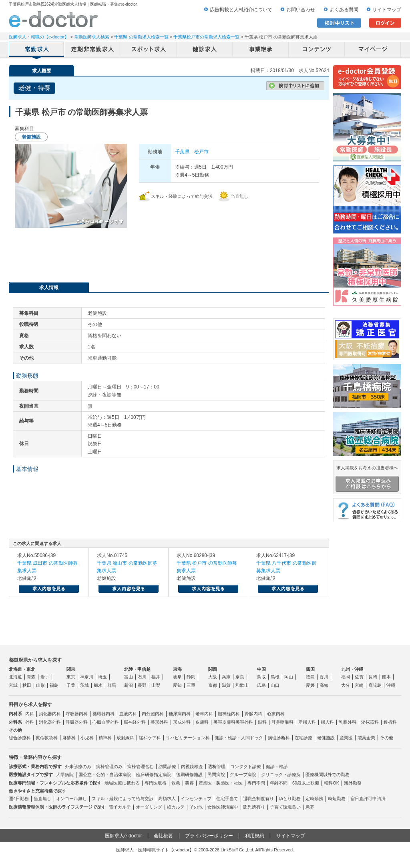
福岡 (345, 676)
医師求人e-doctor (123, 836)
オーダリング (149, 807)
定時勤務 (314, 798)
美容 (189, 783)
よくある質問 (344, 9)
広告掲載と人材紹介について (241, 9)
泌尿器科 (370, 722)
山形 (40, 685)
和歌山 (242, 685)
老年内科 (204, 713)
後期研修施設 (189, 774)
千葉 (70, 685)
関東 (70, 669)
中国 (261, 669)
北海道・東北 (22, 669)
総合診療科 (20, 737)
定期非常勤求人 (93, 50)
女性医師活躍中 (222, 807)
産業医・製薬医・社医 (221, 783)
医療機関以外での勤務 (327, 774)
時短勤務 (337, 798)
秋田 (26, 685)
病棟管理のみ (109, 766)
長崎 (372, 676)
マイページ (373, 50)
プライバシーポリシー (209, 836)
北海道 (15, 676)
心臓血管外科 (105, 722)
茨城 (84, 685)
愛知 (177, 685)
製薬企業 (366, 737)
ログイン (385, 23)
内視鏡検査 (192, 766)
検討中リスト (339, 23)
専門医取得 (156, 783)
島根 (275, 676)
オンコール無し (71, 798)
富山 (128, 676)
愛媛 (310, 685)
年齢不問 (278, 783)
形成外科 (182, 722)
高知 (324, 685)
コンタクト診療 (245, 766)
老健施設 (326, 737)
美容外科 (244, 722)
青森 (31, 676)
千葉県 (182, 152)
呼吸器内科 (77, 713)
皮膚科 (202, 722)
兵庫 (226, 676)
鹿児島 (375, 685)
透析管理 (216, 766)
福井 (155, 676)
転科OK (331, 783)
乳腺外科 (347, 722)
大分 (345, 685)
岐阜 (177, 676)
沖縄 (390, 685)
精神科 (105, 737)
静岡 (191, 676)
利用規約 (254, 836)
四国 (310, 669)
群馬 (111, 685)
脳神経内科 (229, 713)
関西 (212, 669)
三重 (191, 685)
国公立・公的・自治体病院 (104, 774)
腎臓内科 (253, 713)
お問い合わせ (300, 9)
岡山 (288, 676)
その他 (386, 737)
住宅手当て (227, 798)
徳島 (310, 676)
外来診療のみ (78, 766)
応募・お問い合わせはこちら (169, 252)
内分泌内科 (153, 713)
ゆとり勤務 (290, 798)
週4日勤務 (19, 798)
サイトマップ (386, 9)
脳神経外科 (135, 722)
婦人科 (327, 722)
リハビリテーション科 (188, 737)
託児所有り (254, 807)
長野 (142, 685)
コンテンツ (317, 50)
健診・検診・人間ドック (239, 737)
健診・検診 (277, 766)
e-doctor (53, 19)
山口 (275, 685)
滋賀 (226, 685)
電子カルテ (120, 807)
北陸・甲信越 (137, 669)
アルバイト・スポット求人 (149, 50)
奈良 (239, 676)
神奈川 (86, 676)
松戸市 (201, 152)
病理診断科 (279, 737)
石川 (142, 676)
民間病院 (216, 774)
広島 (261, 685)
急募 (309, 807)
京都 (212, 685)
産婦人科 (307, 722)
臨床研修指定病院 (153, 774)
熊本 (386, 676)
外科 (29, 722)
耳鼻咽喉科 (282, 722)
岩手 (44, 676)
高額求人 (167, 798)
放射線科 (125, 737)
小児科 (87, 737)
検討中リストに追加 (295, 85)
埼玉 (102, 676)
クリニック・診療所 (281, 774)
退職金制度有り (258, 798)
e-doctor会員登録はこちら (367, 77)
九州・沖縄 (352, 669)
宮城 (13, 685)
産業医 (346, 737)
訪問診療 (167, 766)
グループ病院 (243, 774)
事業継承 (261, 50)
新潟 (128, 685)
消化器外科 (50, 722)
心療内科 (276, 713)
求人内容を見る (49, 589)
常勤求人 (37, 50)
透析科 (390, 722)
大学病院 (65, 774)
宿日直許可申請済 (368, 798)
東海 (177, 669)
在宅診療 (303, 737)
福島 (54, 685)
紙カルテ (176, 807)
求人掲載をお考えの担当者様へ (367, 478)
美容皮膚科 (224, 722)
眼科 (262, 722)
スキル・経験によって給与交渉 (122, 798)
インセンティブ (196, 798)
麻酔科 (69, 737)
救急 (175, 783)
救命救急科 (47, 737)
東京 (70, 676)
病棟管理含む (140, 766)
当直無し (42, 798)
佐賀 (359, 676)
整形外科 (159, 722)
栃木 (98, 685)
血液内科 (128, 713)
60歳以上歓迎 (305, 783)
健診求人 (205, 50)
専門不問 (256, 783)
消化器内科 (50, 713)
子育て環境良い (285, 807)
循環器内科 (103, 713)
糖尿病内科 (180, 713)
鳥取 (261, 676)
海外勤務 (353, 783)
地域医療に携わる (122, 783)
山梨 (155, 685)
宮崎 (359, 685)
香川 (324, 676)
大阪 (212, 676)
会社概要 (163, 836)
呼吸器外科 (77, 722)
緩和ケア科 (150, 737)
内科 (29, 713)
